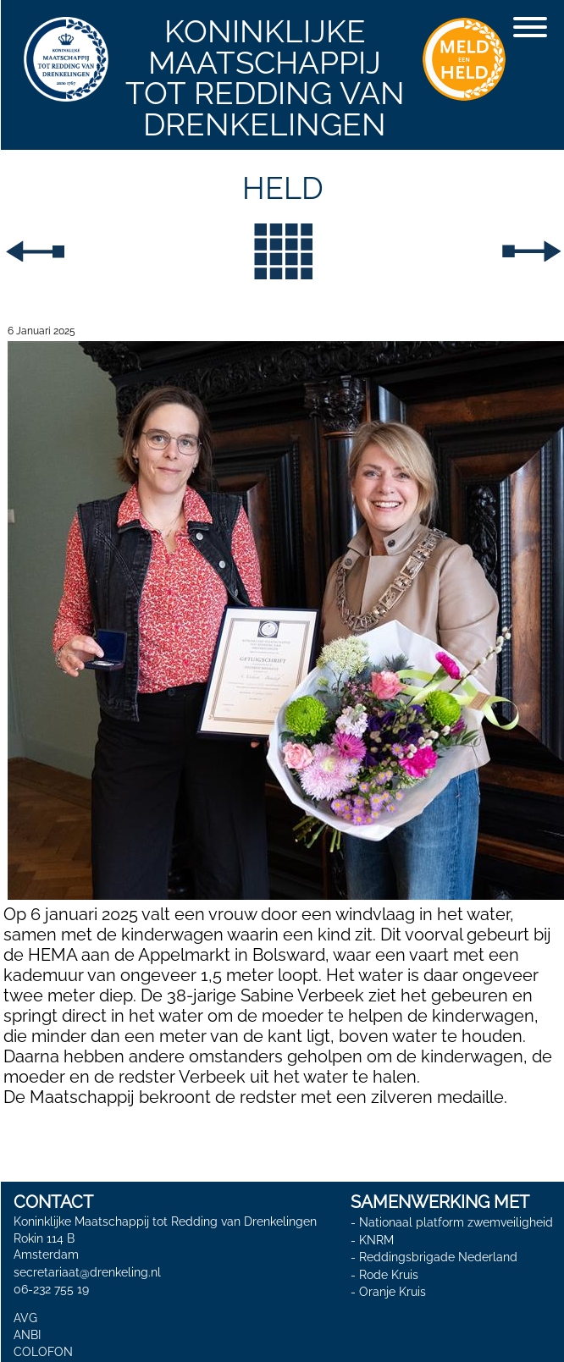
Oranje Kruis (392, 1292)
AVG (25, 1318)
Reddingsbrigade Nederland (438, 1257)
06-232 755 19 (51, 1289)
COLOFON (43, 1352)
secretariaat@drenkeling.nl (87, 1272)
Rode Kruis (388, 1275)
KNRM (376, 1239)
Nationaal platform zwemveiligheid (456, 1222)
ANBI (27, 1335)
